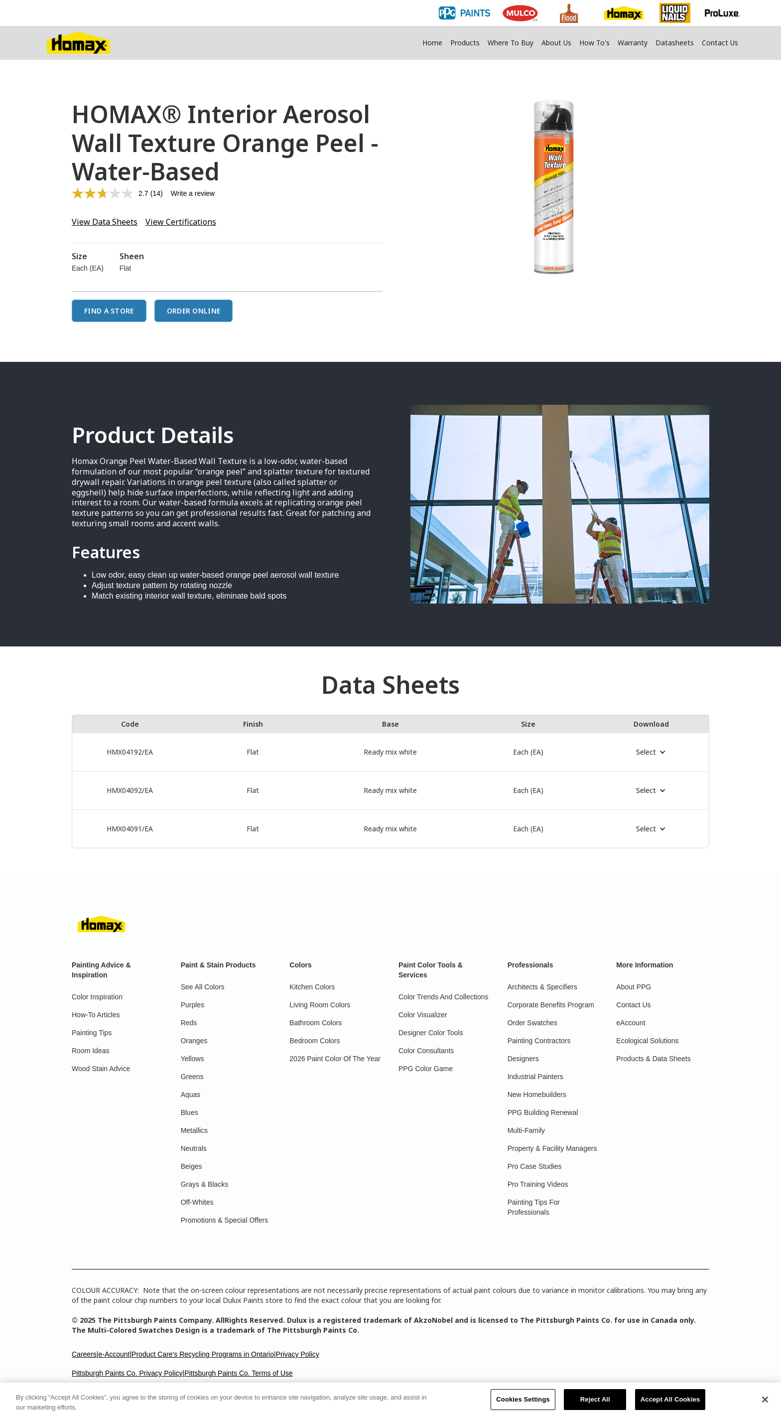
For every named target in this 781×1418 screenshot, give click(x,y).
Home (432, 42)
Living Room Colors (319, 1005)
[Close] (765, 1404)
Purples (192, 1005)
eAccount (630, 1023)
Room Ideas (90, 1051)
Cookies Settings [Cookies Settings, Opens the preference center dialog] (523, 1404)
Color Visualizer (422, 1015)
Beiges (191, 1166)
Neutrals (194, 1148)
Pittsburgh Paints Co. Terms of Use (238, 1373)
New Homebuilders (537, 1095)
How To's (594, 42)
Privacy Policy (297, 1354)
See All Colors (203, 987)
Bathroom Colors (315, 1023)
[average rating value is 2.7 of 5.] (111, 193)
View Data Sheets (104, 222)
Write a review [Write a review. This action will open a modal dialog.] (193, 193)
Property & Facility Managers (552, 1148)
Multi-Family (526, 1130)
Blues (189, 1112)
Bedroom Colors (314, 1041)
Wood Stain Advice (101, 1069)
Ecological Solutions (647, 1041)
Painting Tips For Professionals (534, 1207)
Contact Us (720, 42)
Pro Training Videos (538, 1184)
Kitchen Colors (312, 987)
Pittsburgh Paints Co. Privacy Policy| (128, 1373)
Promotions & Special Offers (224, 1220)
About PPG (633, 987)
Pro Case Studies (535, 1166)
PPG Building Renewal (543, 1112)
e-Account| (114, 1354)
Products (465, 42)
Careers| (85, 1354)
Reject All (595, 1404)
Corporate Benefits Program (551, 1005)
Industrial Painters (535, 1077)
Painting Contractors (539, 1041)
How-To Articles (96, 1015)
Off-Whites (197, 1202)
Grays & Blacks (205, 1184)
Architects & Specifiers (542, 987)
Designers (523, 1059)
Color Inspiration (97, 997)
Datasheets (674, 42)
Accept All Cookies (670, 1404)
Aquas (191, 1095)
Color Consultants (426, 1051)
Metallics (194, 1130)
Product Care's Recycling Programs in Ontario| (203, 1354)
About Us (556, 42)
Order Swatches (532, 1023)
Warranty (633, 42)
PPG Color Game (425, 1069)
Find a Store (109, 310)
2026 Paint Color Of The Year (335, 1059)
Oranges (194, 1041)
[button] (651, 752)
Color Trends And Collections (443, 997)
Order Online (194, 310)
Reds (189, 1023)
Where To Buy (510, 42)
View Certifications (180, 222)
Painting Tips (92, 1033)
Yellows (192, 1059)
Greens (192, 1077)
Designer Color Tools (430, 1033)
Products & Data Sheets (653, 1059)
